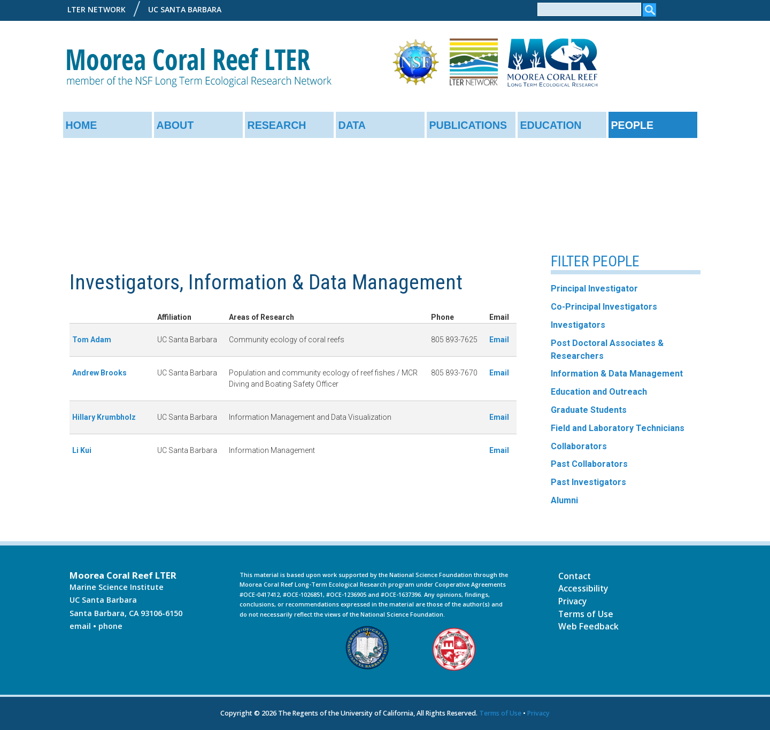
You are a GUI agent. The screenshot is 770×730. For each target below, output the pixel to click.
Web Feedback (588, 626)
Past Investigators (588, 482)
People (632, 125)
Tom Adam (91, 339)
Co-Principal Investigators (604, 307)
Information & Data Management (617, 373)
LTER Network (96, 9)
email (80, 626)
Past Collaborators (589, 464)
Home (81, 125)
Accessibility (583, 588)
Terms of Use (585, 614)
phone (110, 626)
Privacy (572, 601)
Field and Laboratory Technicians (617, 428)
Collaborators (579, 446)
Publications (468, 125)
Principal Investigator (594, 288)
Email (499, 339)
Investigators (578, 325)
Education (551, 125)
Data (352, 125)
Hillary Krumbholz (104, 417)
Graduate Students (589, 410)
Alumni (564, 500)
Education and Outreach (599, 392)
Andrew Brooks (99, 372)
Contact (574, 576)
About (175, 125)
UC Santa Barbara (184, 9)
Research (277, 125)
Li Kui (81, 450)
